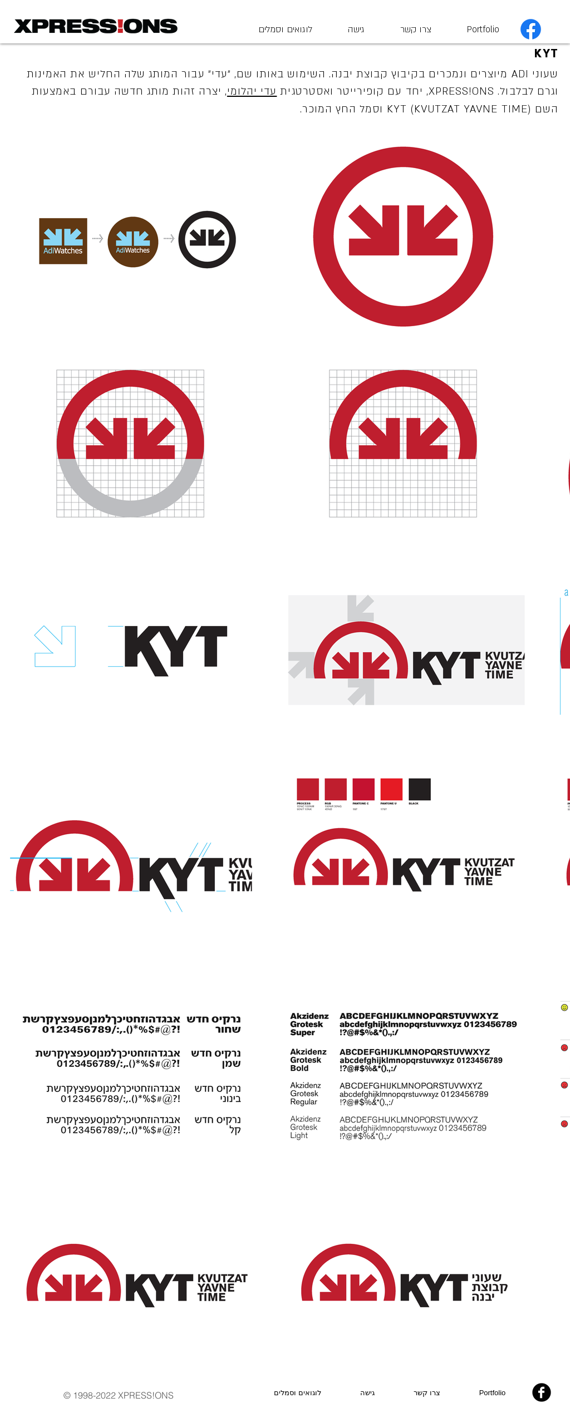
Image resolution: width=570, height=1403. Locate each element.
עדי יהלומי (252, 92)
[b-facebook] (541, 1392)
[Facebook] (530, 29)
